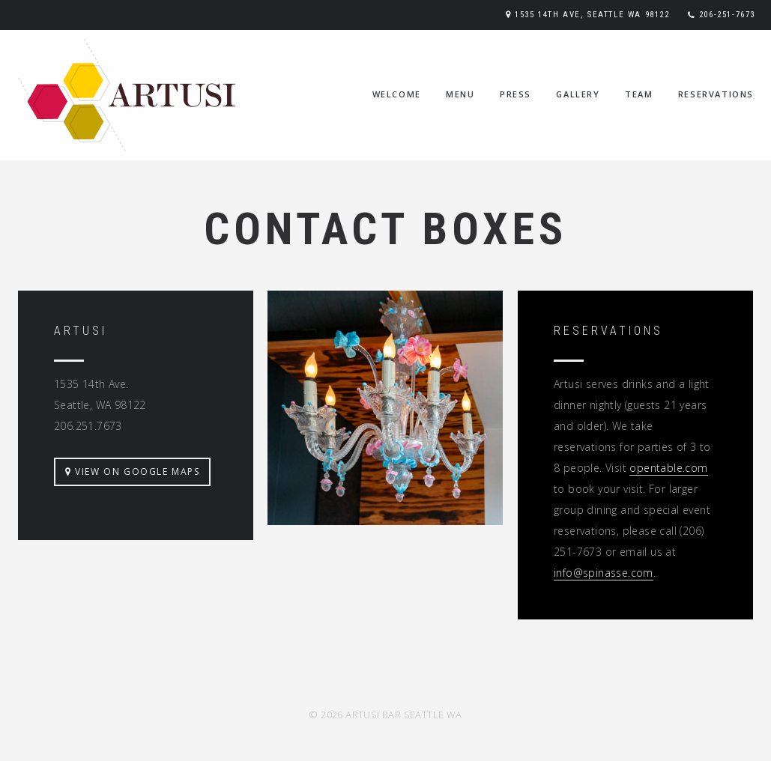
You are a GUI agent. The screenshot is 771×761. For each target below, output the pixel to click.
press (515, 94)
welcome (396, 94)
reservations (716, 94)
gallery (577, 94)
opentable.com (668, 468)
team (639, 94)
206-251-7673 (727, 14)
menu (460, 94)
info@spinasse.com (603, 573)
